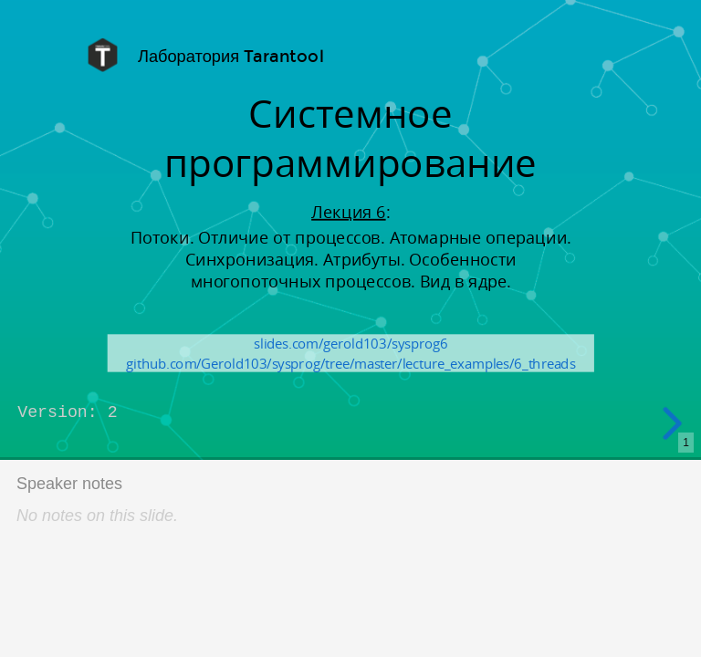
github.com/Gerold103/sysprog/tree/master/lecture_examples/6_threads (350, 363)
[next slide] (672, 423)
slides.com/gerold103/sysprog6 (350, 343)
